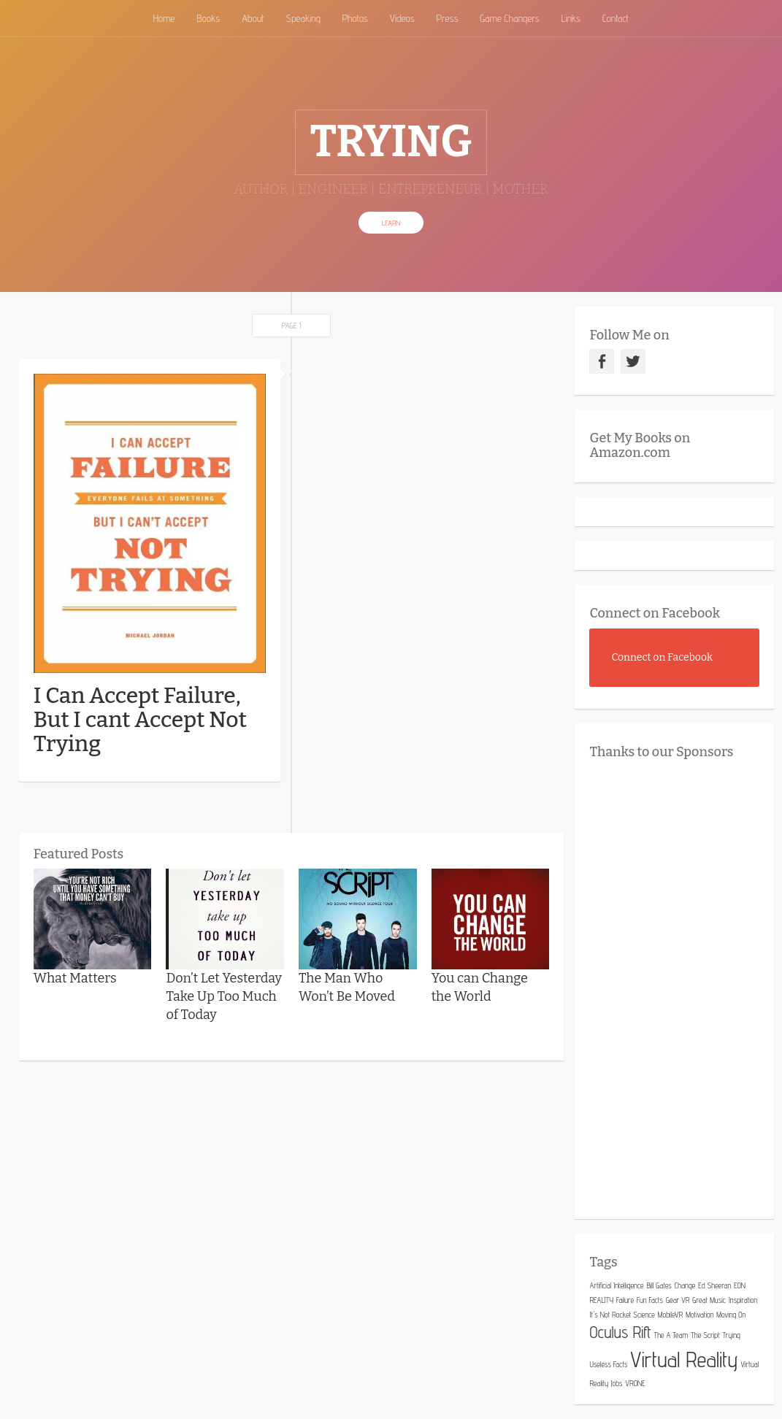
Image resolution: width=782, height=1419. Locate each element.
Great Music (709, 1300)
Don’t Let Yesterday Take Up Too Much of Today (224, 996)
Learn (391, 222)
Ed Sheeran (714, 1285)
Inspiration (743, 1300)
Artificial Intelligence (616, 1285)
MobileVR (670, 1314)
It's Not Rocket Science (621, 1314)
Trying (731, 1335)
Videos (402, 18)
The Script (705, 1335)
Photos (355, 18)
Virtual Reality (683, 1359)
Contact (615, 18)
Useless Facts (608, 1364)
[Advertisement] (685, 985)
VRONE (635, 1383)
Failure (625, 1300)
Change (685, 1285)
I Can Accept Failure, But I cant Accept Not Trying (140, 719)
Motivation (699, 1314)
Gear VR (677, 1300)
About (253, 18)
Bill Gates (658, 1285)
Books (208, 18)
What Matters (75, 978)
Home (164, 18)
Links (570, 18)
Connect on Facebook (654, 613)
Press (448, 18)
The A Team (671, 1335)
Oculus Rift (620, 1332)
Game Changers (509, 18)
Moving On (730, 1314)
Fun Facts (650, 1300)
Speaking (303, 18)
